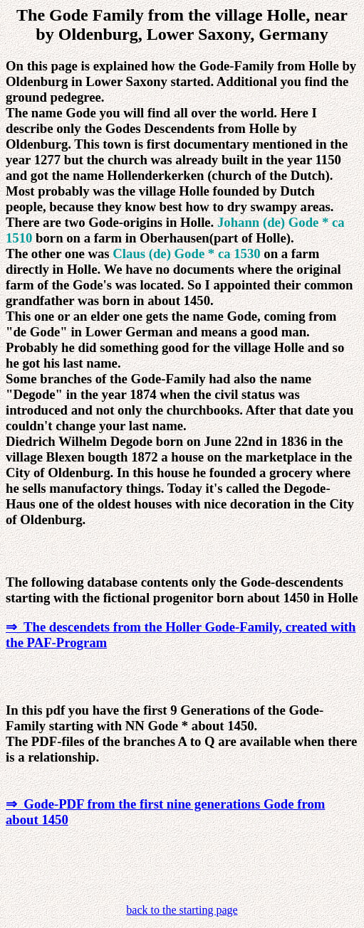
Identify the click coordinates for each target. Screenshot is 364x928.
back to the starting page (181, 910)
